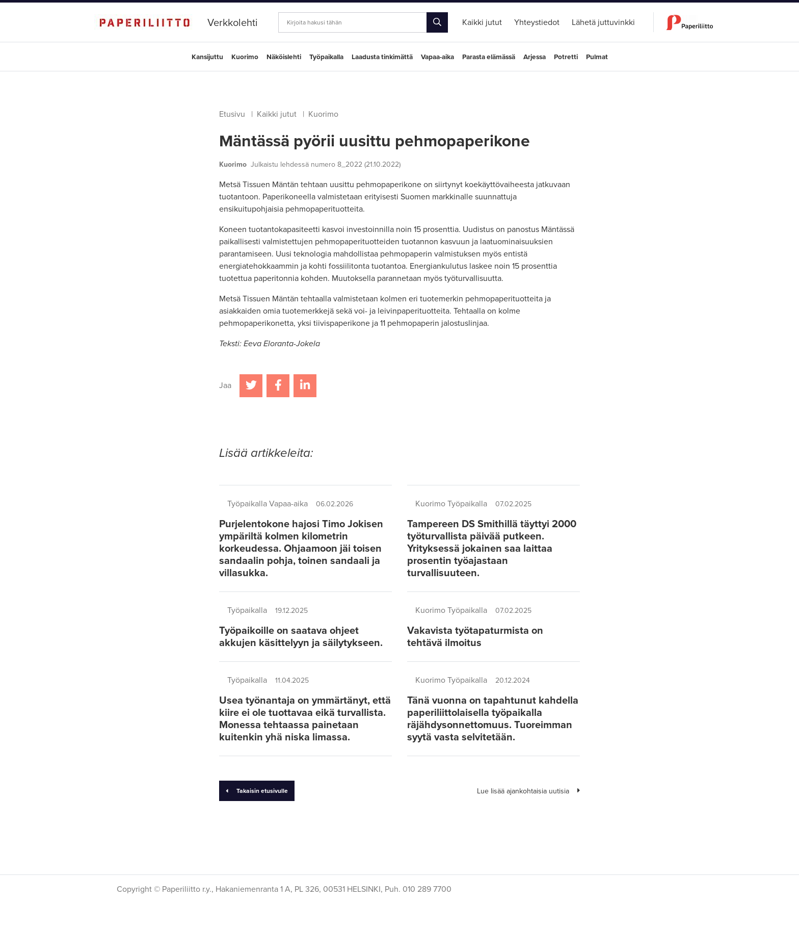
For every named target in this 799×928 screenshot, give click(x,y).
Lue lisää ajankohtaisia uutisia (528, 791)
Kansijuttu (207, 57)
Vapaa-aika (437, 57)
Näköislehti (284, 57)
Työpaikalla (326, 57)
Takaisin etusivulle (257, 790)
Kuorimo (244, 57)
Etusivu (232, 114)
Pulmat (597, 57)
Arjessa (534, 57)
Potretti (566, 57)
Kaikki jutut (277, 114)
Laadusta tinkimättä (382, 57)
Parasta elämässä (488, 57)
